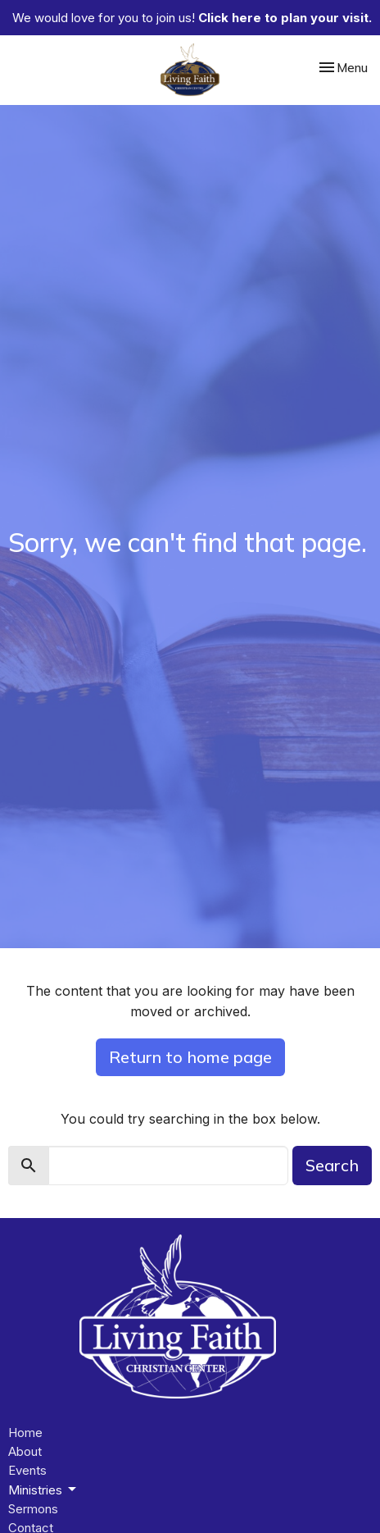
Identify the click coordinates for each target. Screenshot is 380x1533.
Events (27, 1470)
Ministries (43, 1489)
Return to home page (190, 1057)
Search (332, 1165)
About (25, 1451)
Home (25, 1432)
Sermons (33, 1509)
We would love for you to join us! (192, 17)
